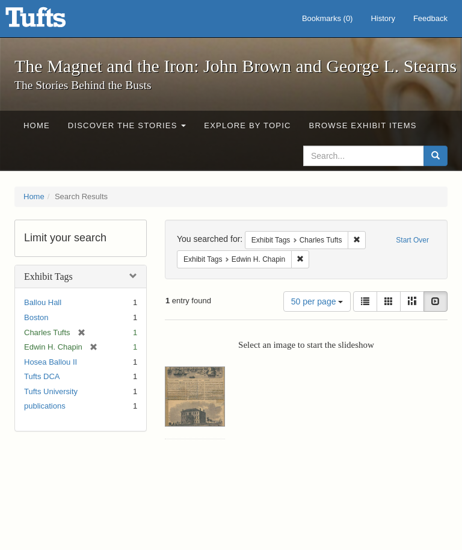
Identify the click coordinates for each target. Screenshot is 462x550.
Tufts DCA (42, 376)
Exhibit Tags (48, 276)
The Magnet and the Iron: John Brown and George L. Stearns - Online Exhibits (50, 21)
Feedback (430, 18)
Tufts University (51, 391)
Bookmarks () (327, 18)
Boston (36, 317)
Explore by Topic (247, 125)
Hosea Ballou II (50, 361)
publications (45, 405)
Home (36, 125)
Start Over (412, 240)
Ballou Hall (42, 302)
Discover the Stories (127, 125)
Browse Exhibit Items (363, 125)
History (383, 18)
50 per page (317, 301)
